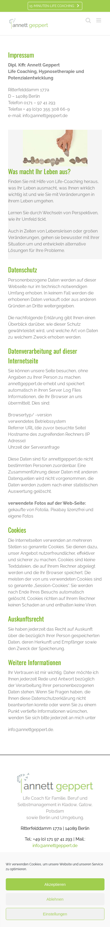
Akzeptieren (55, 884)
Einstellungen (55, 914)
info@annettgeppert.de (55, 845)
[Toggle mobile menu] (99, 20)
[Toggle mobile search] (88, 20)
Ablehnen (55, 899)
